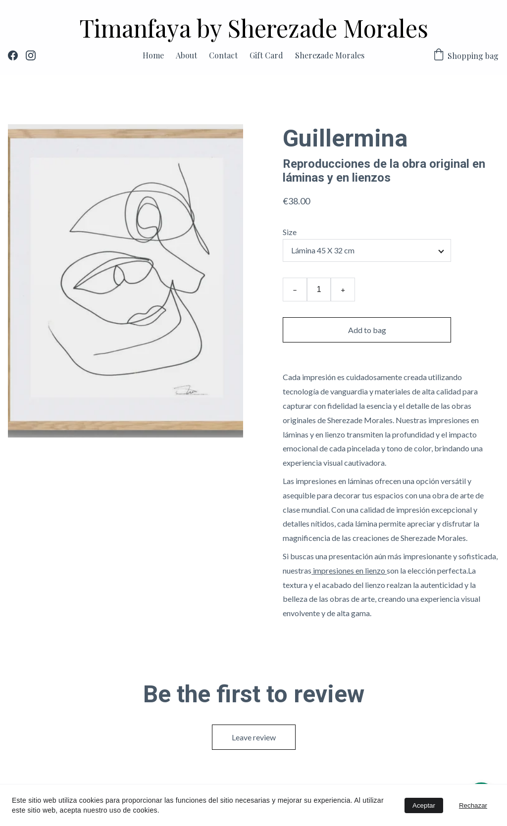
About (186, 55)
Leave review (254, 737)
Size (290, 232)
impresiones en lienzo (349, 570)
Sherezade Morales (329, 55)
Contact (223, 55)
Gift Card (266, 55)
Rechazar (473, 805)
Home (153, 55)
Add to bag (367, 330)
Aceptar (423, 805)
